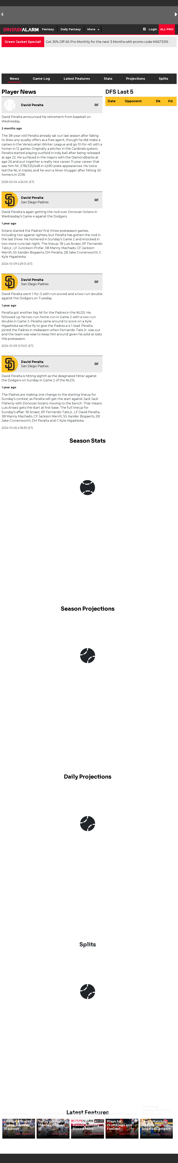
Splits (163, 78)
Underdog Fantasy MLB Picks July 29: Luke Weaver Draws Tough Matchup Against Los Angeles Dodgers (156, 1117)
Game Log (41, 78)
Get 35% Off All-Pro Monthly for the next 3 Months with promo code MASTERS (107, 42)
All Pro (166, 29)
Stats (108, 78)
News (14, 78)
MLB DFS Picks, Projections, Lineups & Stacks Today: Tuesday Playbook (18, 1121)
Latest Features (77, 78)
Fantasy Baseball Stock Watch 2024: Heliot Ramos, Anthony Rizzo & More (87, 1121)
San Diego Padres (34, 202)
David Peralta (32, 105)
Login (153, 29)
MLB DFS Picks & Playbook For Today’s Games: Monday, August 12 (51, 1121)
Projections (135, 78)
